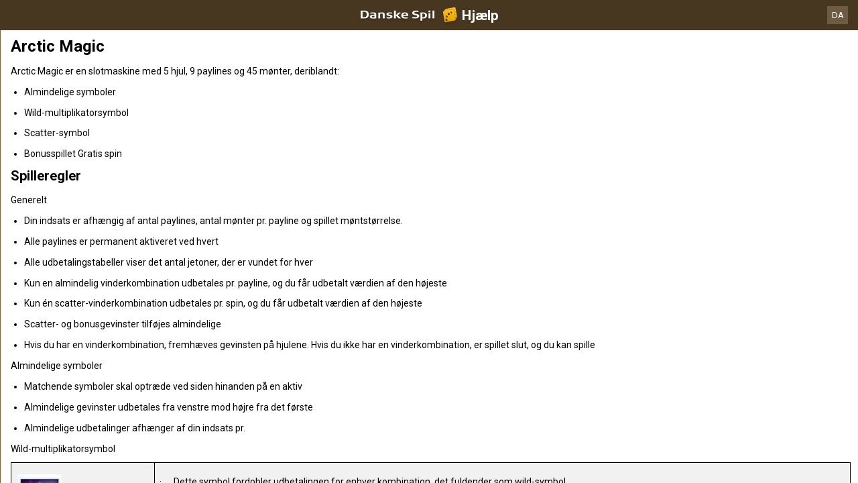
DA (838, 15)
